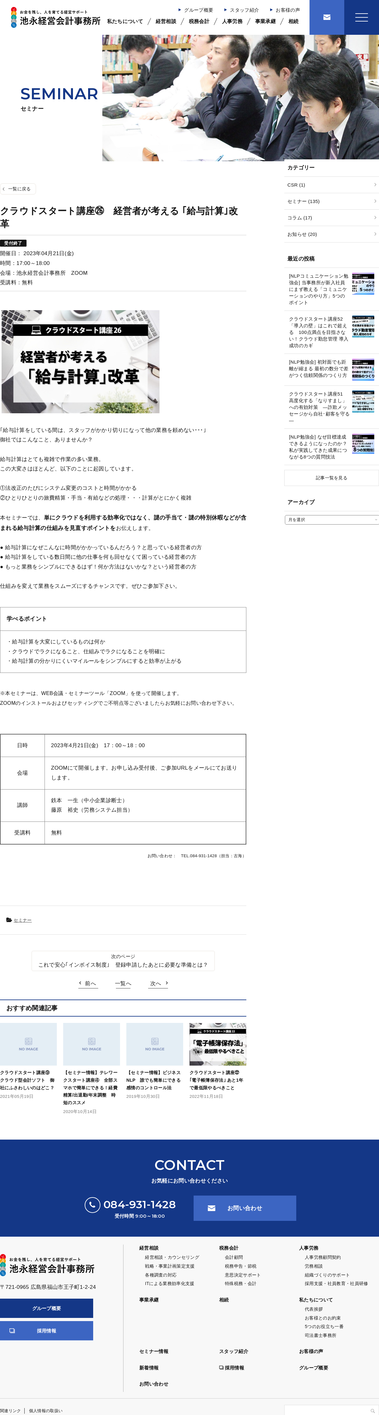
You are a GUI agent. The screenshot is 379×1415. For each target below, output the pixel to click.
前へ (90, 984)
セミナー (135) (303, 201)
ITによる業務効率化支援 (169, 1283)
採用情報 (46, 1330)
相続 (293, 21)
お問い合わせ (244, 1208)
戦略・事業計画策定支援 (170, 1266)
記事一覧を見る (331, 477)
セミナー (23, 920)
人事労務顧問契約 (323, 1257)
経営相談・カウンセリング (172, 1257)
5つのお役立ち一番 (324, 1326)
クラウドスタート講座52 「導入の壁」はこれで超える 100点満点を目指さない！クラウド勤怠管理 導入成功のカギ (318, 332)
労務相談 (314, 1266)
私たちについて (125, 21)
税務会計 (199, 21)
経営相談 (166, 21)
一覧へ (123, 984)
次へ (155, 984)
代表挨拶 (314, 1309)
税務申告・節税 (240, 1266)
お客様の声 (288, 10)
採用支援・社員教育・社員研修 (336, 1283)
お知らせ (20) (302, 234)
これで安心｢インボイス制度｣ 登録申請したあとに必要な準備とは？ (123, 965)
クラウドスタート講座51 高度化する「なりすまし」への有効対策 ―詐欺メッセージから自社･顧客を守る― (319, 407)
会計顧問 (234, 1257)
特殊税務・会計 (240, 1283)
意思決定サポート (243, 1274)
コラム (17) (299, 217)
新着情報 (149, 1367)
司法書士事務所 (320, 1335)
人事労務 (232, 21)
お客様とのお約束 (323, 1317)
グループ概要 (198, 10)
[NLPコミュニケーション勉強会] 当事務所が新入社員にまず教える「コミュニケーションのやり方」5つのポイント (318, 289)
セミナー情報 (153, 1351)
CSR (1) (296, 185)
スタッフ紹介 (244, 10)
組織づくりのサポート (327, 1274)
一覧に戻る (19, 188)
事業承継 (265, 21)
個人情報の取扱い (46, 1410)
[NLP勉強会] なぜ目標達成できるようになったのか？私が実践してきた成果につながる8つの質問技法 (318, 446)
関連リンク (10, 1410)
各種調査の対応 (161, 1274)
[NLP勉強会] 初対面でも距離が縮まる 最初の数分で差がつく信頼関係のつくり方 (318, 368)
